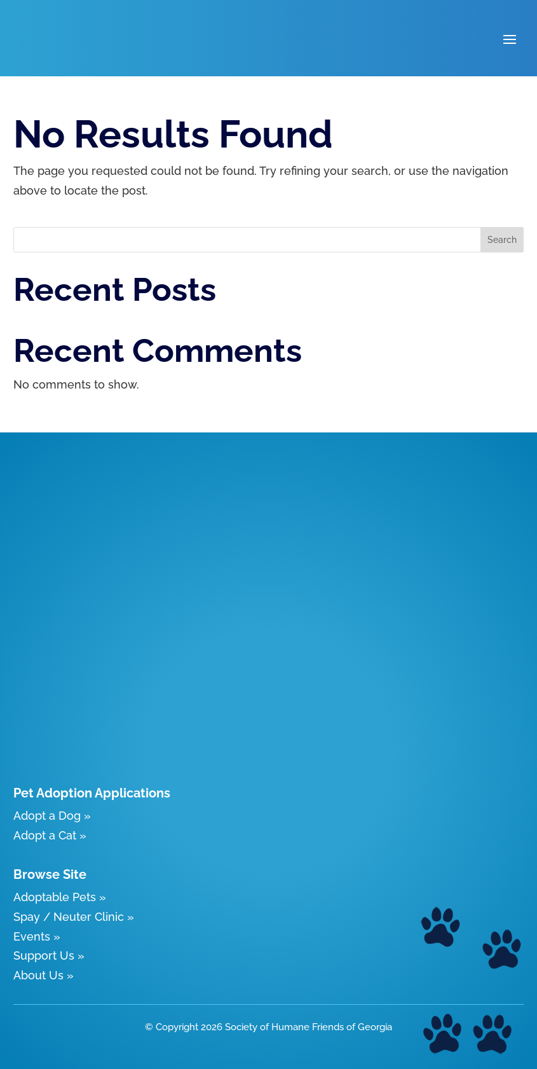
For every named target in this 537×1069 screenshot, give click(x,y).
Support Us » (49, 955)
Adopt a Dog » (52, 815)
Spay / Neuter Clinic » (73, 916)
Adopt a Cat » (49, 835)
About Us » (43, 975)
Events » (36, 936)
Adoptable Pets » (59, 897)
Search (502, 240)
